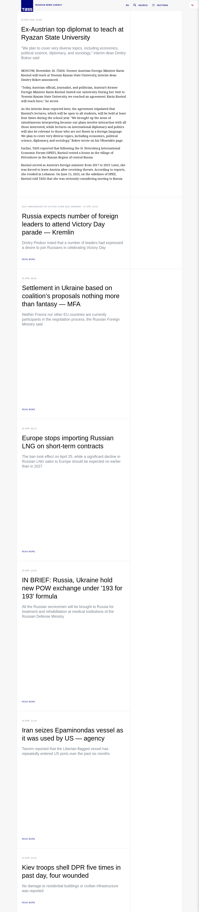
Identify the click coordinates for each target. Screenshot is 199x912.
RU (127, 5)
